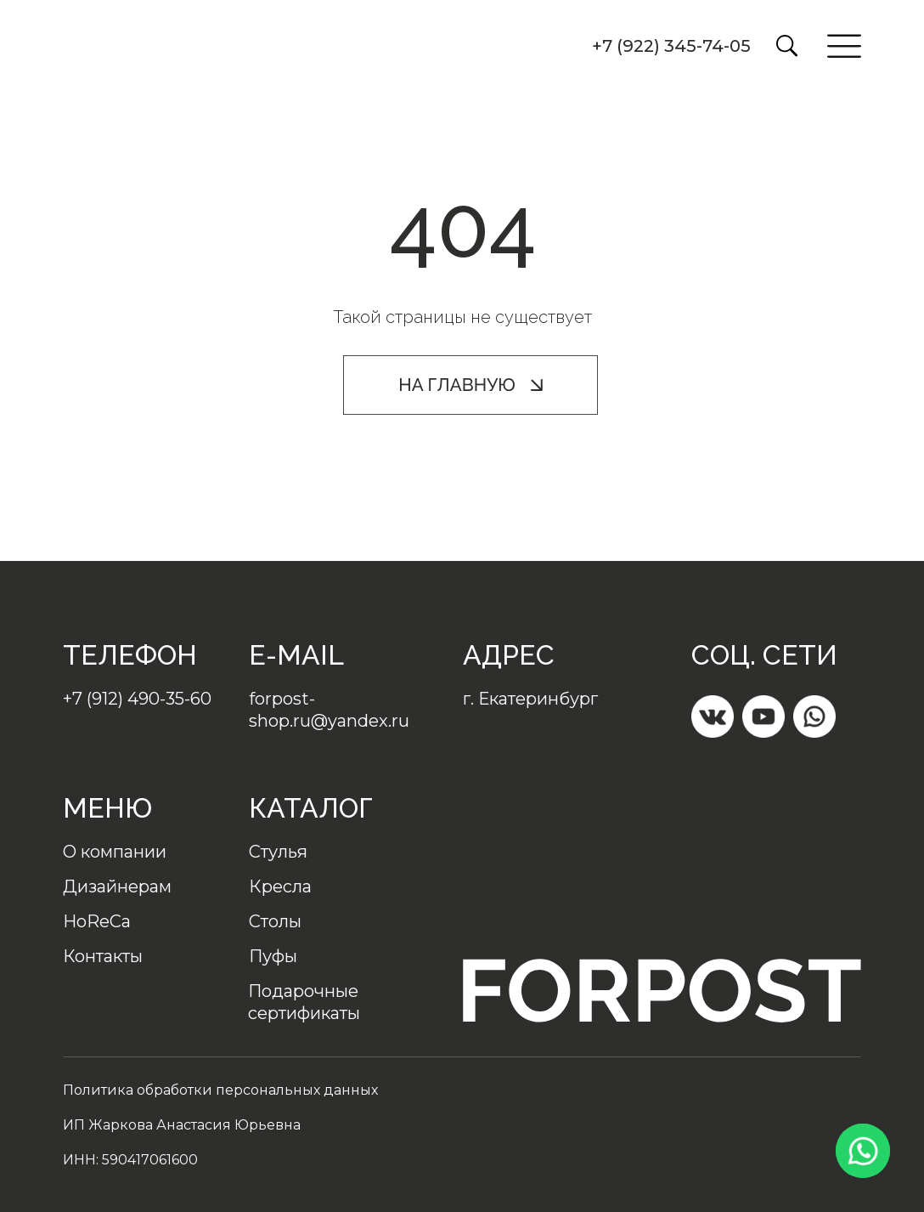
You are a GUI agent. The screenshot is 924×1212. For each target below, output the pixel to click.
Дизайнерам (117, 886)
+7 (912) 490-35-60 (137, 698)
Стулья (278, 851)
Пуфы (273, 956)
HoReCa (97, 921)
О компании (114, 851)
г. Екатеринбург (530, 698)
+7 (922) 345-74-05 (671, 46)
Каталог (311, 808)
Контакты (103, 956)
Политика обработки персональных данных (220, 1090)
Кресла (280, 886)
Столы (275, 921)
